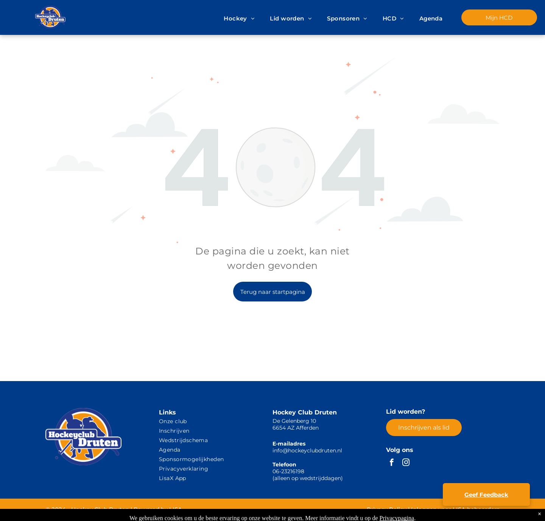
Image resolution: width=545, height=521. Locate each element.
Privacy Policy (386, 509)
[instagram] (405, 463)
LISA (175, 509)
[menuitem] (239, 18)
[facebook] (391, 463)
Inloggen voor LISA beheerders (455, 509)
